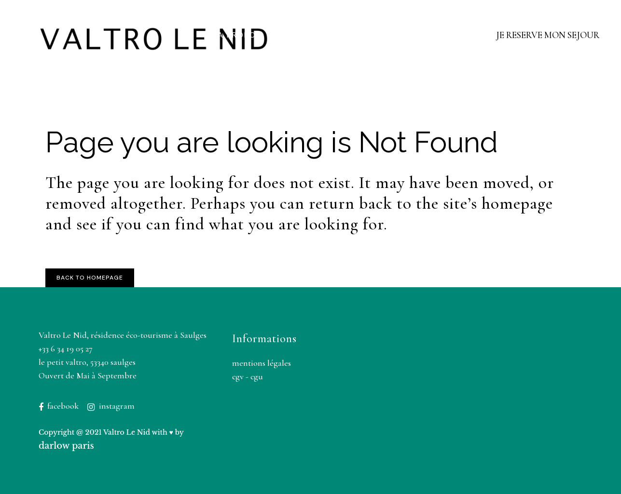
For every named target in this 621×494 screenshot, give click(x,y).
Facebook (63, 406)
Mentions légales (261, 363)
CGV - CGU (247, 376)
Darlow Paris (66, 446)
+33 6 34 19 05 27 (66, 348)
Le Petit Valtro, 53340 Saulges (87, 362)
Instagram (117, 406)
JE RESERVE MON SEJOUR (547, 34)
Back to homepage (89, 277)
